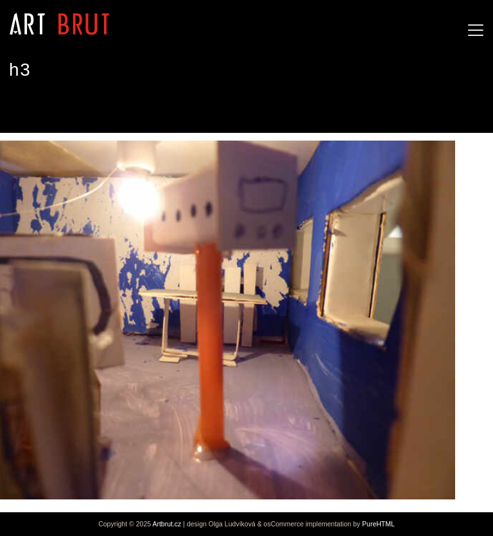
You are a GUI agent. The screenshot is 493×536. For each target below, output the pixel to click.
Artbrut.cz (166, 524)
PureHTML (378, 524)
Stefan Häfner (46, 108)
